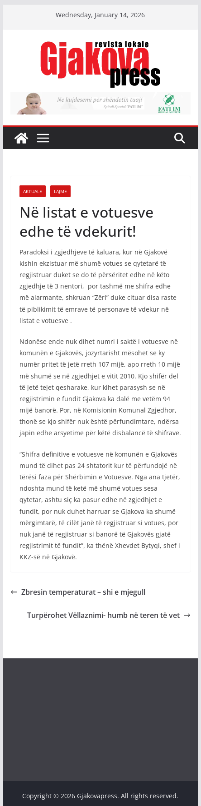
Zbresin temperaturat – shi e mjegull (77, 592)
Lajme (60, 191)
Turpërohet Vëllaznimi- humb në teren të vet (109, 615)
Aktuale (32, 191)
